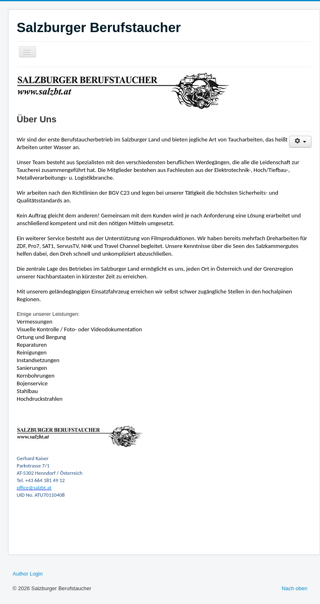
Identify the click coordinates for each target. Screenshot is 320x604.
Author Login (28, 574)
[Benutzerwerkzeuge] (300, 142)
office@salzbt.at (34, 488)
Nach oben (294, 588)
